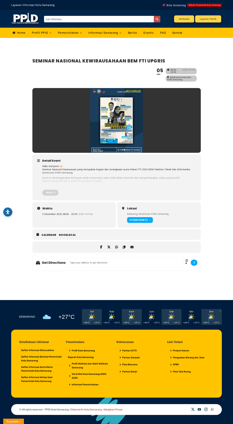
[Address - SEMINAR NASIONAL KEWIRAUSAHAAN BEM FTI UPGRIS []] (125, 263)
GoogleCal (67, 235)
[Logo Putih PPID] (25, 13)
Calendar (48, 235)
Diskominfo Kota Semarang (86, 409)
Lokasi (132, 208)
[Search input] (99, 19)
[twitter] (192, 409)
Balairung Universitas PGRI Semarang (148, 213)
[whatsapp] (212, 409)
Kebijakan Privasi (113, 409)
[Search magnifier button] (157, 19)
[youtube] (199, 409)
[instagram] (206, 409)
